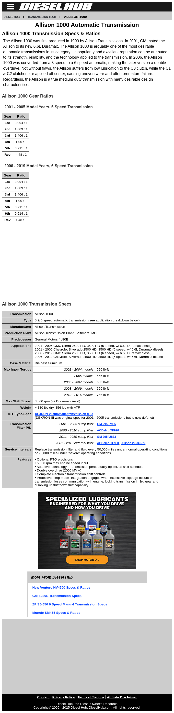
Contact (43, 697)
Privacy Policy (63, 697)
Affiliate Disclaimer (122, 697)
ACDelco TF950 (108, 443)
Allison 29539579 (133, 443)
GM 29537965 (106, 424)
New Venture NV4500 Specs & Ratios (61, 587)
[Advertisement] (87, 261)
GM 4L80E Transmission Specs (56, 596)
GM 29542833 (106, 437)
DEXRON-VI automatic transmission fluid (64, 414)
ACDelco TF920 (108, 430)
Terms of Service (91, 697)
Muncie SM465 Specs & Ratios (56, 612)
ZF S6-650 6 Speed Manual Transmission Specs (69, 604)
